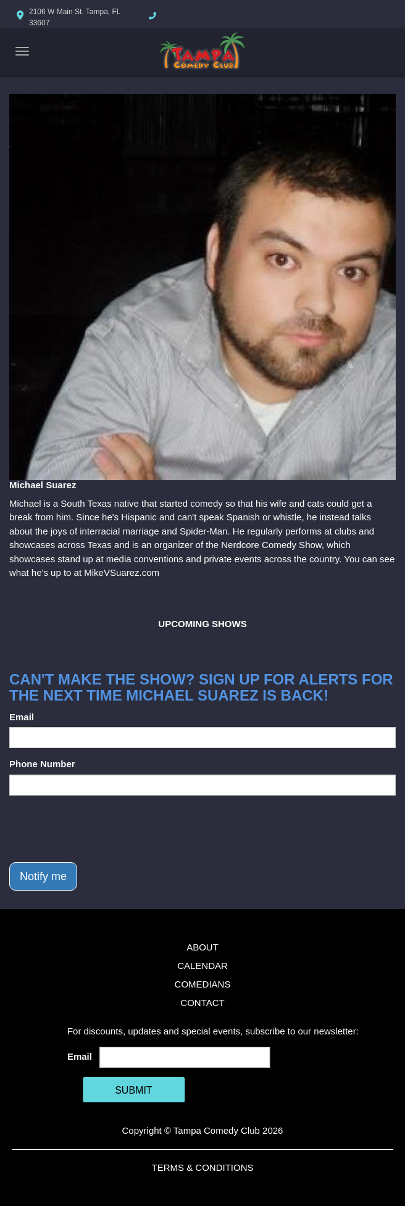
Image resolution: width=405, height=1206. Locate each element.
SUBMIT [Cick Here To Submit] (133, 1090)
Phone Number (42, 764)
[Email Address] (184, 1057)
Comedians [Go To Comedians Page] (203, 984)
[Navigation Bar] (22, 51)
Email (21, 717)
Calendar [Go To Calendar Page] (202, 965)
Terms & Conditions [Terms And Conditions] (202, 1167)
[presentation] (103, 829)
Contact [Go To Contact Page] (202, 1002)
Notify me (43, 876)
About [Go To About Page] (202, 947)
